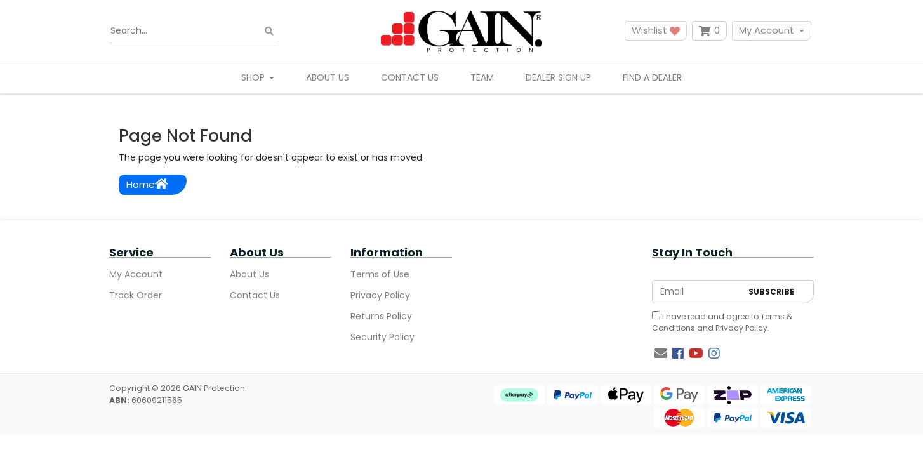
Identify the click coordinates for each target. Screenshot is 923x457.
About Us (327, 77)
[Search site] (269, 30)
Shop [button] (254, 77)
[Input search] (193, 31)
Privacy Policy (380, 295)
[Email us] (660, 353)
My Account (766, 30)
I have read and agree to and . (722, 322)
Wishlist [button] (656, 30)
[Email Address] (697, 292)
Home (147, 184)
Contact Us (410, 77)
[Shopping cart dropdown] (709, 31)
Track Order (135, 295)
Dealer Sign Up (558, 77)
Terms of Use (379, 274)
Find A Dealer (652, 77)
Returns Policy (381, 316)
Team (482, 77)
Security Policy (382, 337)
